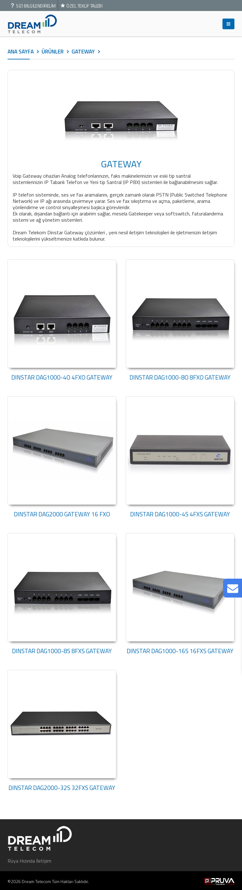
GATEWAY (83, 51)
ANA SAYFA (21, 51)
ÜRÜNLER (53, 51)
